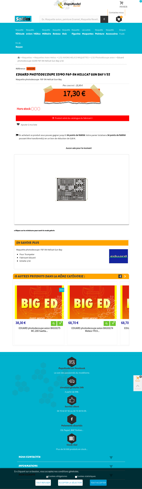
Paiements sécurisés (71, 426)
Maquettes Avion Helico (45, 57)
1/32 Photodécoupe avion (102, 57)
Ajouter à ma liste (26, 124)
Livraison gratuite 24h (72, 387)
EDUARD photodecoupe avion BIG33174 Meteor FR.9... (92, 330)
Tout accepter (100, 482)
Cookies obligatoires (57, 476)
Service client (72, 406)
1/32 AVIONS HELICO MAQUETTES (73, 57)
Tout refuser (41, 482)
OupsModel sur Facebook (71, 368)
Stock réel (72, 445)
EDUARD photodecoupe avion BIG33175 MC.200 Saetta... (39, 330)
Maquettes (26, 57)
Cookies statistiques (86, 476)
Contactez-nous (116, 12)
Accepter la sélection (70, 482)
